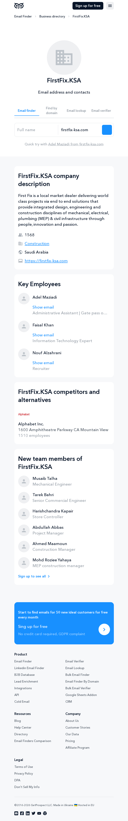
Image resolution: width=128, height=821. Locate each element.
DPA (17, 780)
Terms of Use (23, 767)
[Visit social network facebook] (22, 813)
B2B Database (24, 675)
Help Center (22, 727)
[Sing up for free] (104, 629)
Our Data (72, 734)
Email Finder (23, 16)
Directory (21, 734)
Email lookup (76, 111)
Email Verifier (74, 661)
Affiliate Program (77, 747)
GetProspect (19, 6)
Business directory (52, 16)
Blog (17, 721)
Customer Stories (77, 727)
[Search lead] (107, 130)
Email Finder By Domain (82, 681)
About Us (72, 721)
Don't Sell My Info (27, 787)
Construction (37, 243)
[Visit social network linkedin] (28, 813)
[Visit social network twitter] (33, 813)
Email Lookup (74, 668)
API (16, 695)
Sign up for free (87, 6)
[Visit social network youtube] (39, 813)
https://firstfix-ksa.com (46, 260)
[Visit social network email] (16, 813)
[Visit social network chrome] (45, 813)
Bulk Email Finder (77, 675)
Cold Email (21, 701)
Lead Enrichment (26, 681)
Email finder (27, 111)
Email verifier (101, 111)
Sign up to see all (32, 576)
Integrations (23, 688)
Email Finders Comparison (32, 741)
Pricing (70, 741)
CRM (68, 701)
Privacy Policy (23, 773)
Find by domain (51, 110)
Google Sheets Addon (81, 695)
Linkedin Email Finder (29, 668)
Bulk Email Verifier (78, 688)
